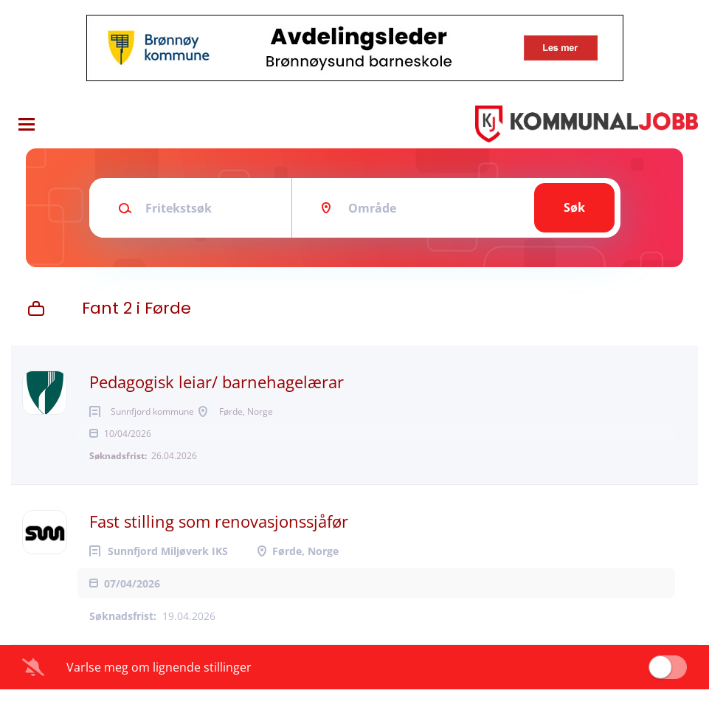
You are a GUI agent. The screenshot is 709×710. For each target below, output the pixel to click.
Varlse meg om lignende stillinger (159, 688)
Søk (574, 207)
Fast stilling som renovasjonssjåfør (218, 542)
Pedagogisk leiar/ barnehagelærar (216, 381)
